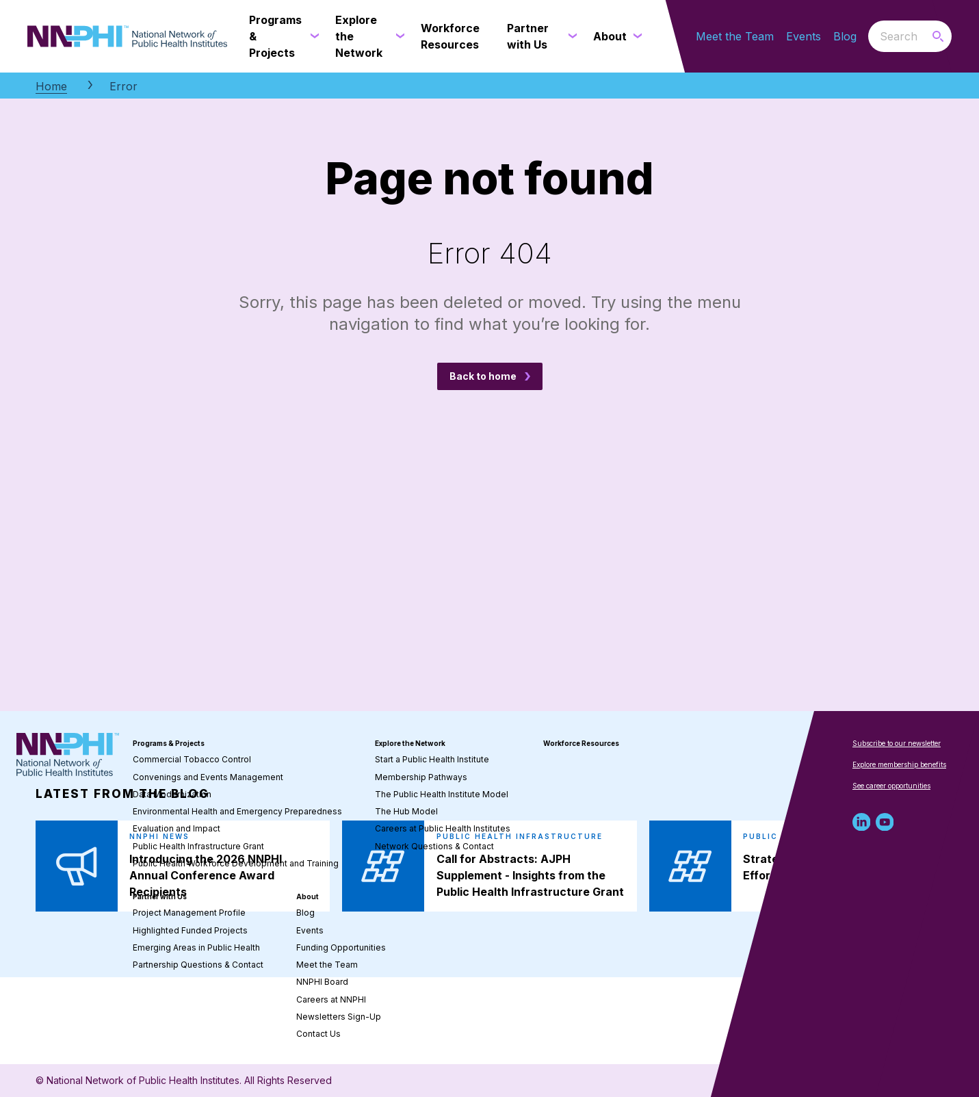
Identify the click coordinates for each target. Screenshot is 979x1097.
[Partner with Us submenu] (570, 36)
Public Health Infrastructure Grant (198, 846)
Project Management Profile (189, 912)
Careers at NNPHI (331, 999)
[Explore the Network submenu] (397, 36)
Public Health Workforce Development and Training (236, 863)
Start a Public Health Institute (432, 759)
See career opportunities (891, 786)
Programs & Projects (169, 743)
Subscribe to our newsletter (896, 743)
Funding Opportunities (341, 947)
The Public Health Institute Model (441, 794)
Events (803, 36)
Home (51, 86)
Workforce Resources (581, 743)
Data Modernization (172, 794)
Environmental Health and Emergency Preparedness (237, 811)
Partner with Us (160, 896)
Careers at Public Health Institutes (442, 828)
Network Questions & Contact (434, 846)
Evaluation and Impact (176, 828)
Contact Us (318, 1034)
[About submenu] (635, 36)
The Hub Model (406, 811)
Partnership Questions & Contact (198, 964)
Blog (845, 36)
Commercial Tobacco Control (192, 759)
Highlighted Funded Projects (190, 930)
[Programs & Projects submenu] (312, 36)
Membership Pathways (421, 777)
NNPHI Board (322, 982)
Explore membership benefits (899, 764)
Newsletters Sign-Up (338, 1016)
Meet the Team (735, 36)
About (307, 896)
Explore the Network (410, 743)
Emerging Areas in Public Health (196, 947)
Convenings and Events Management (208, 777)
